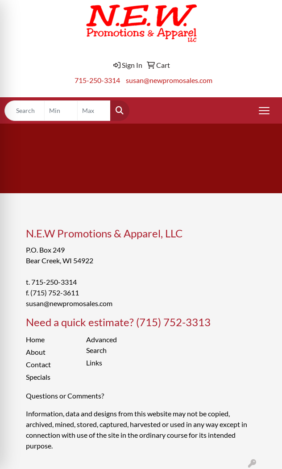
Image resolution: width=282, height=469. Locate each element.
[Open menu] (264, 111)
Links (94, 362)
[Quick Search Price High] (94, 110)
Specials (38, 377)
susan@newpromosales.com (169, 80)
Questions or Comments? (65, 395)
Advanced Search (101, 344)
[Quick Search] (24, 110)
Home (35, 339)
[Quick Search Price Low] (61, 110)
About (36, 352)
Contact (38, 364)
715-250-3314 (97, 80)
